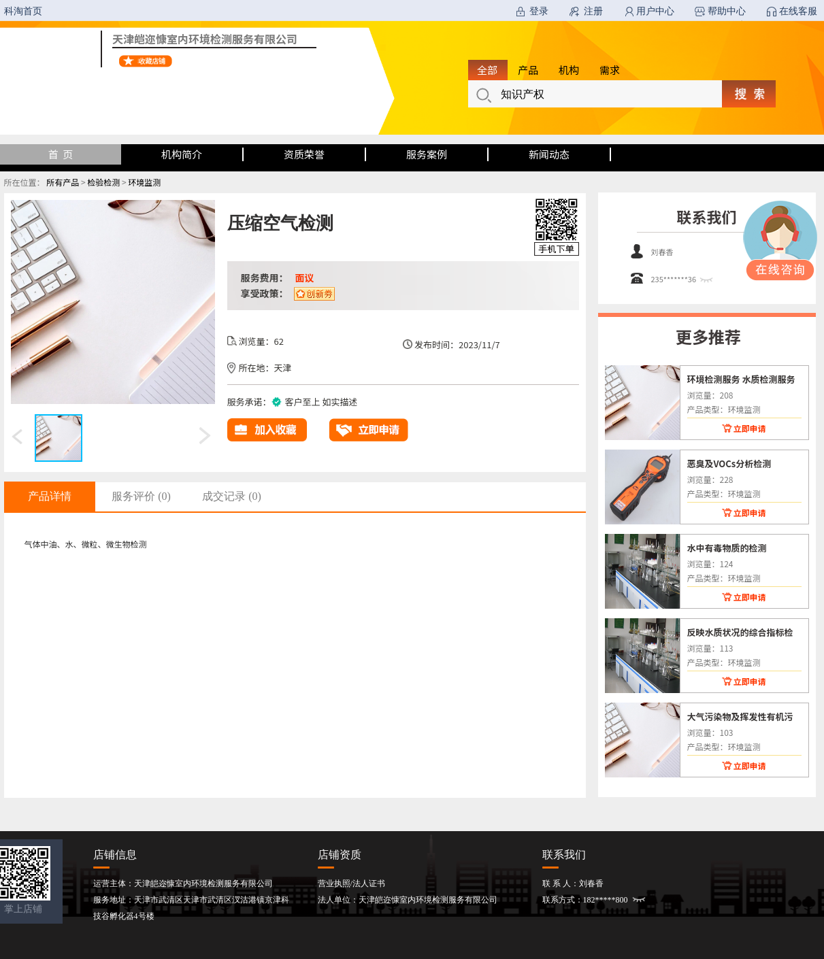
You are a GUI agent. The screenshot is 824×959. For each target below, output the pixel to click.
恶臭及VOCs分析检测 (729, 463)
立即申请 (749, 428)
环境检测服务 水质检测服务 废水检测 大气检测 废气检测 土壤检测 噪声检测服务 (742, 379)
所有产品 (62, 182)
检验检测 (103, 182)
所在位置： (24, 182)
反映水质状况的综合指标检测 (740, 632)
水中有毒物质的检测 (727, 547)
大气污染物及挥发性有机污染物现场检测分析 (740, 716)
